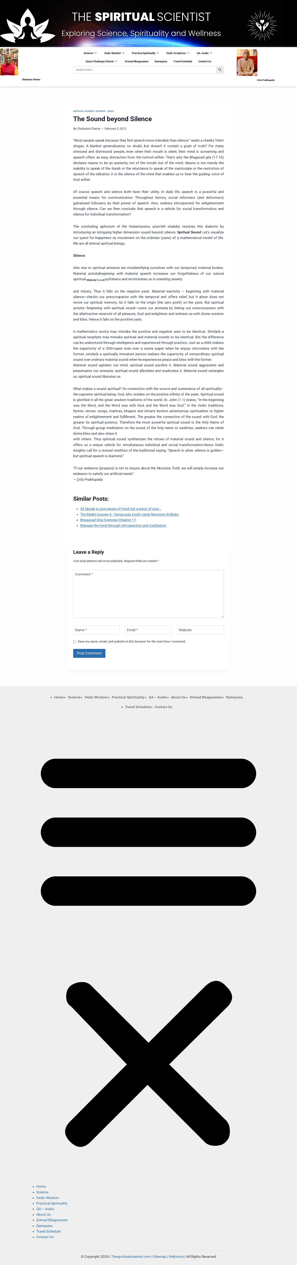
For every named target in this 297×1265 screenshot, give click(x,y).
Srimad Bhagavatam (136, 61)
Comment (84, 574)
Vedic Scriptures (177, 53)
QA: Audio (204, 53)
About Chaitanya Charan (101, 61)
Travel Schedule (182, 61)
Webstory (176, 1256)
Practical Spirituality (145, 53)
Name (81, 630)
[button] (148, 947)
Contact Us (204, 61)
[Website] (200, 629)
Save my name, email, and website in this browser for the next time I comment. (132, 641)
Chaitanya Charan (88, 128)
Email (132, 630)
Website (185, 630)
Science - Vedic (105, 111)
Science (90, 53)
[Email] (148, 629)
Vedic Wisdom (114, 53)
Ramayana (161, 61)
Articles (78, 111)
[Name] (96, 629)
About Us (178, 697)
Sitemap (159, 1256)
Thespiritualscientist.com (131, 1256)
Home (59, 697)
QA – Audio (158, 697)
